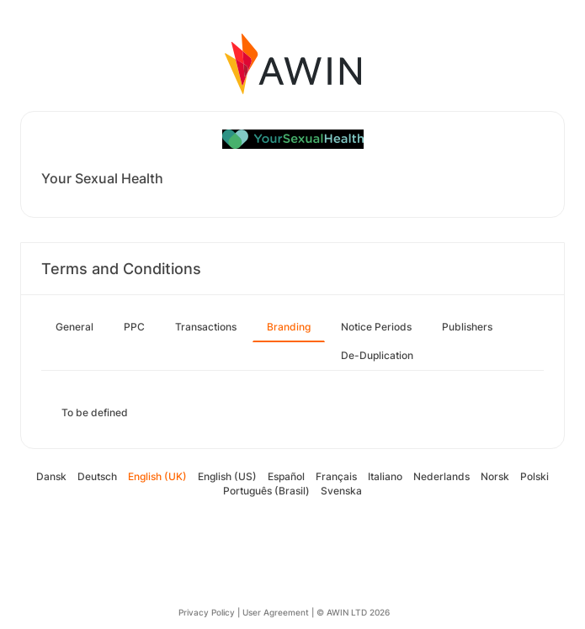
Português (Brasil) (266, 490)
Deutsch (97, 476)
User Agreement (275, 612)
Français (336, 476)
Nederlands (441, 476)
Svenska (341, 490)
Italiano (385, 476)
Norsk (495, 476)
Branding (289, 326)
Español (286, 476)
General (74, 326)
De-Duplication (377, 355)
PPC (134, 326)
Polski (534, 476)
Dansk (51, 476)
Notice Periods (376, 326)
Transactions (206, 326)
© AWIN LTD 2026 (353, 612)
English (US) (227, 476)
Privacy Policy (206, 612)
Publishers (467, 326)
